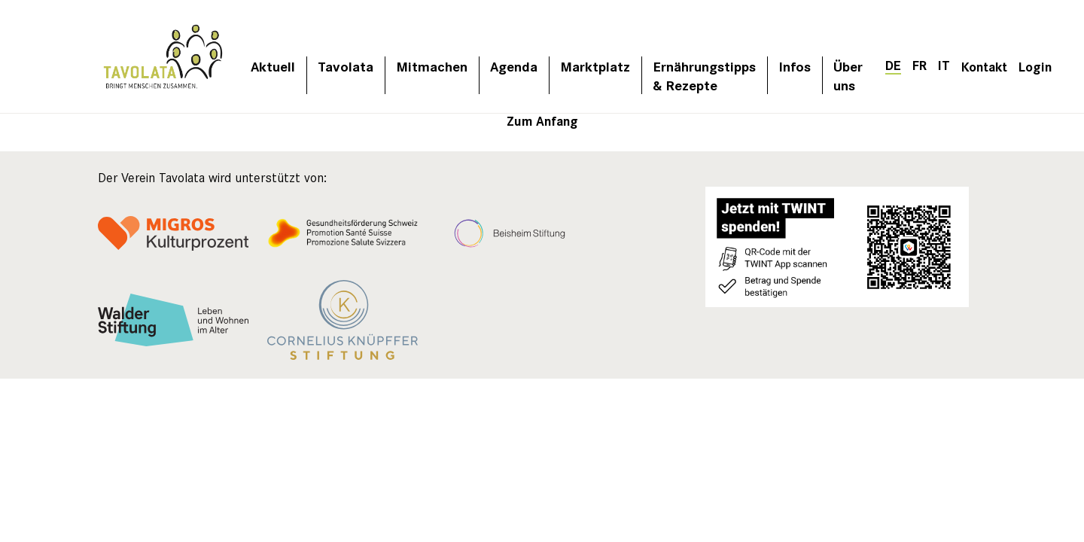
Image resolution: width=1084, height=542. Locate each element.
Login (1035, 65)
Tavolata (345, 66)
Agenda (513, 66)
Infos (794, 66)
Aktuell (273, 66)
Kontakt (984, 65)
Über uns (848, 75)
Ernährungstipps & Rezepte (704, 75)
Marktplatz (595, 66)
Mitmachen (431, 66)
